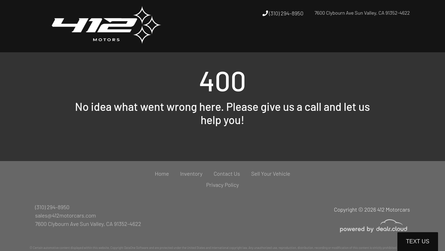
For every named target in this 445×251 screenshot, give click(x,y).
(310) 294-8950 (283, 13)
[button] (297, 39)
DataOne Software (136, 248)
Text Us (417, 241)
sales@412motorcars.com (65, 215)
